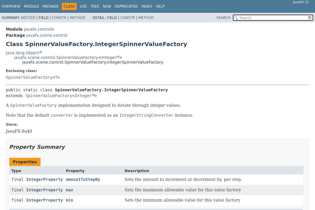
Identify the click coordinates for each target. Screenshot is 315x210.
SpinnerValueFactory (29, 77)
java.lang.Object (22, 52)
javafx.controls (39, 29)
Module (31, 6)
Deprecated (126, 6)
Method (77, 18)
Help (160, 6)
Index (146, 6)
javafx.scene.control (46, 35)
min (69, 200)
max (69, 190)
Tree (94, 6)
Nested (28, 18)
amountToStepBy (83, 179)
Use (83, 6)
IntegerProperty (44, 179)
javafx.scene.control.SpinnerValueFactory (56, 57)
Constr (59, 18)
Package (51, 6)
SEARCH (224, 18)
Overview (11, 6)
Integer (109, 57)
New (107, 6)
